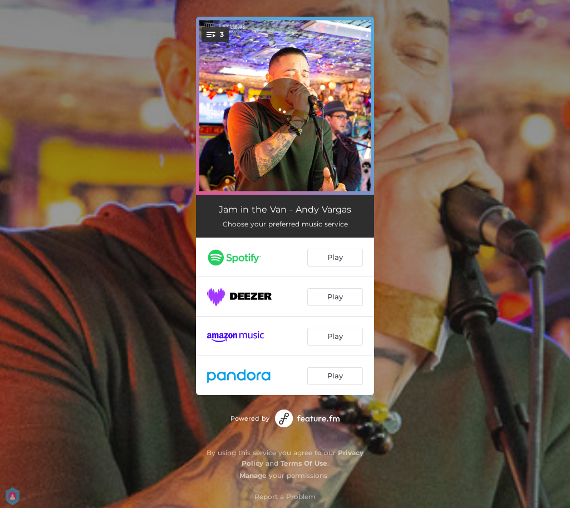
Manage (253, 475)
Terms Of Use (304, 463)
